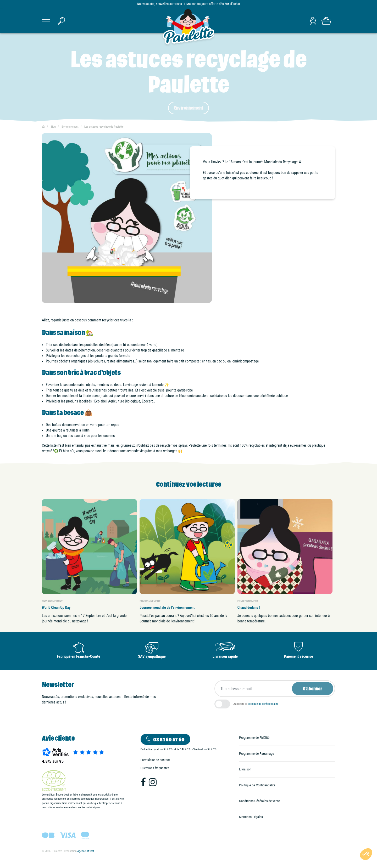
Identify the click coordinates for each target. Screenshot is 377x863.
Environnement (188, 108)
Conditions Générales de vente (259, 801)
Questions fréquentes (155, 768)
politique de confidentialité (263, 704)
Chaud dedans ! (248, 607)
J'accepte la (255, 704)
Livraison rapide (225, 656)
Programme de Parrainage (256, 754)
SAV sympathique (152, 656)
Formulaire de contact (155, 760)
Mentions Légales (251, 817)
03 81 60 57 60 (169, 739)
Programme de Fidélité (254, 738)
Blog (53, 126)
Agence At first (85, 851)
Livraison (245, 769)
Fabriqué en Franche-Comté (78, 656)
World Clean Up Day (56, 607)
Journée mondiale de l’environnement (167, 607)
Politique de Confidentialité (257, 785)
